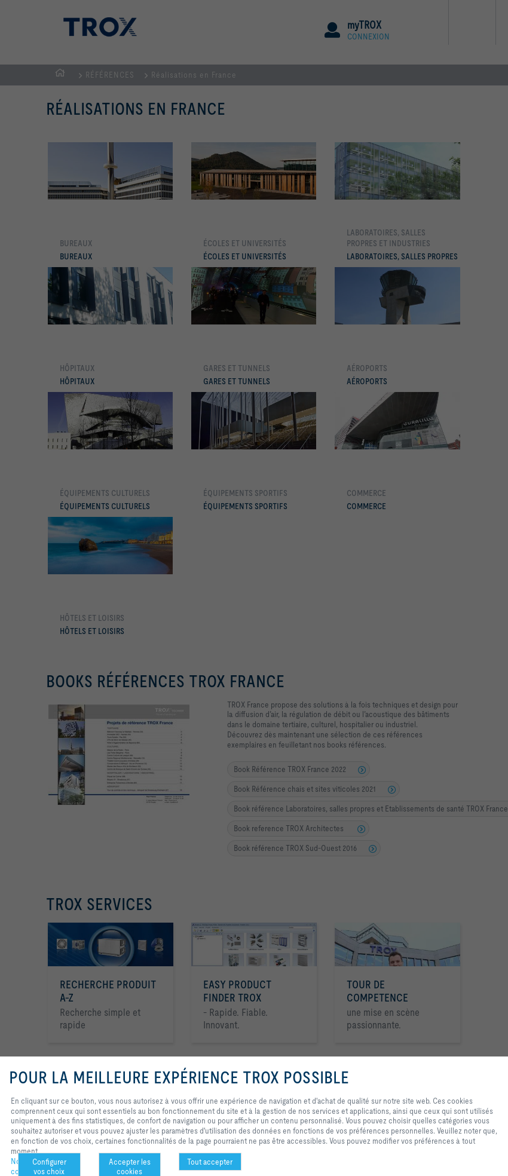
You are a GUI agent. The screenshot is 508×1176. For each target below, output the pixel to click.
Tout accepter (209, 1161)
